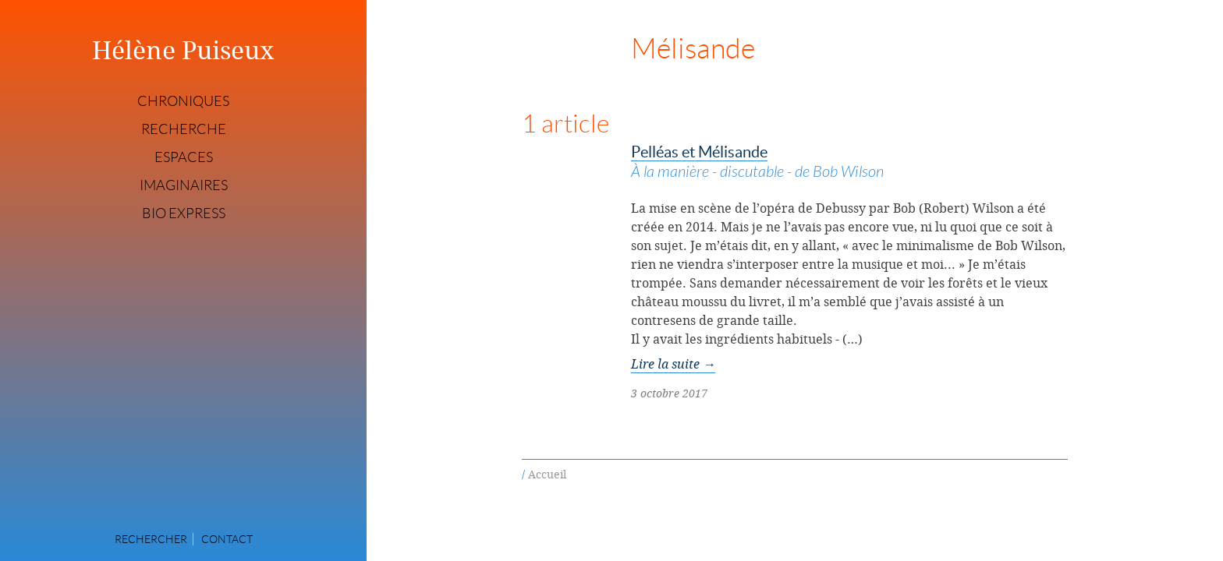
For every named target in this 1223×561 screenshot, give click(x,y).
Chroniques (183, 101)
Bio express (183, 213)
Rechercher (151, 539)
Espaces (183, 157)
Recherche (183, 129)
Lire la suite (673, 363)
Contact (227, 539)
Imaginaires (184, 185)
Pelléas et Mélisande (849, 163)
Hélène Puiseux (183, 49)
